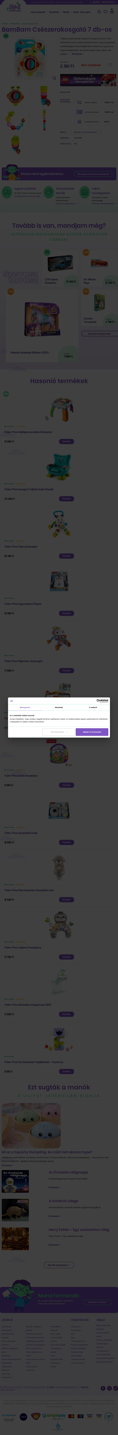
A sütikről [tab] (93, 707)
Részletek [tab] (59, 707)
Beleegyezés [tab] (25, 707)
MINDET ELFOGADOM (92, 732)
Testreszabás (59, 732)
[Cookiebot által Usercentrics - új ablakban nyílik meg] (98, 700)
